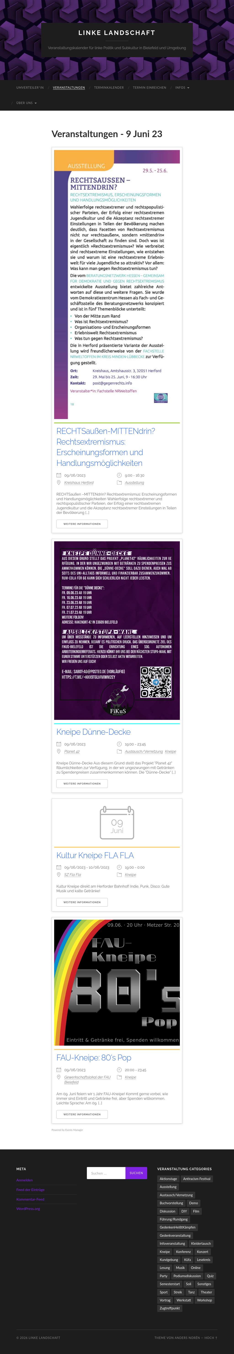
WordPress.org (28, 1208)
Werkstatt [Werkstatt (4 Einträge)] (184, 1300)
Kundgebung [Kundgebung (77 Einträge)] (169, 1260)
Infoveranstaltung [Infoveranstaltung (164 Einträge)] (172, 1243)
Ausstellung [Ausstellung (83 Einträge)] (168, 1187)
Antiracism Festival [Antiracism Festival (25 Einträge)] (196, 1179)
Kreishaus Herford (79, 483)
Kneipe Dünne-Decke (94, 732)
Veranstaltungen (69, 87)
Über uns (24, 103)
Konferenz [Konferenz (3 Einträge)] (183, 1252)
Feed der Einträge (30, 1189)
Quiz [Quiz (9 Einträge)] (210, 1276)
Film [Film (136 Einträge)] (196, 1211)
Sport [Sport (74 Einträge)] (164, 1292)
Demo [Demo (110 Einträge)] (193, 1203)
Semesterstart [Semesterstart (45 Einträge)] (170, 1284)
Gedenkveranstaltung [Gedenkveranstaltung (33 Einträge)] (175, 1235)
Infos (180, 87)
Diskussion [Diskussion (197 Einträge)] (167, 1211)
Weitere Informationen (82, 524)
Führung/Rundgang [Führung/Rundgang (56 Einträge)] (174, 1219)
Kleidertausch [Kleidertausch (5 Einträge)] (201, 1243)
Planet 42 (72, 751)
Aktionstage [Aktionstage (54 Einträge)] (168, 1179)
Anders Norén (187, 1338)
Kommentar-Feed (30, 1199)
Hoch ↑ (211, 1338)
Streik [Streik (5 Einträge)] (178, 1292)
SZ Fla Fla (72, 875)
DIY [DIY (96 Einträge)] (184, 1211)
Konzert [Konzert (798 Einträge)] (202, 1252)
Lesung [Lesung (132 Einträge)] (165, 1268)
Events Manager (74, 1129)
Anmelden (24, 1180)
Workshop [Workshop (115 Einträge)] (204, 1300)
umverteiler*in (30, 87)
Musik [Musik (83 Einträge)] (180, 1268)
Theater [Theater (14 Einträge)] (206, 1292)
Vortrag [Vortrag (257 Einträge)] (165, 1300)
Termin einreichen (149, 87)
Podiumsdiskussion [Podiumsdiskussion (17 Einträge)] (187, 1276)
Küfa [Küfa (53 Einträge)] (187, 1260)
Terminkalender (109, 87)
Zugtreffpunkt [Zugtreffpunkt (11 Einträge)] (170, 1308)
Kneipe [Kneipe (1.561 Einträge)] (165, 1252)
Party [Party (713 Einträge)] (163, 1276)
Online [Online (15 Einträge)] (196, 1268)
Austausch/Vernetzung (144, 751)
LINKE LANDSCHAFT (117, 33)
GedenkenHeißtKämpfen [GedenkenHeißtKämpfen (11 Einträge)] (177, 1227)
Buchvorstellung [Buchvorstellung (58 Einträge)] (171, 1203)
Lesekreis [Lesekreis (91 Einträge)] (203, 1260)
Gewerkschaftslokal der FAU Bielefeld (87, 1079)
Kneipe (170, 751)
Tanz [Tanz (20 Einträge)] (191, 1292)
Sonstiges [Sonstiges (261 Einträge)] (204, 1284)
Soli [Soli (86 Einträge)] (188, 1284)
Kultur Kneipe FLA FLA (96, 855)
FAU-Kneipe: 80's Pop (95, 1057)
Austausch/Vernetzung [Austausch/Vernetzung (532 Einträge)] (176, 1195)
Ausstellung (134, 483)
